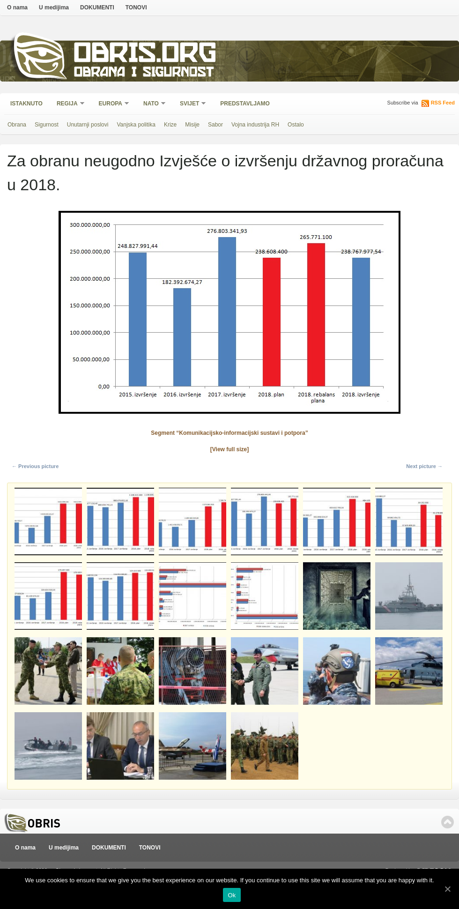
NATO (151, 104)
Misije (192, 124)
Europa (111, 104)
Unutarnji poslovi (88, 124)
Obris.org (145, 55)
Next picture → (424, 466)
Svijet (190, 104)
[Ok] (447, 889)
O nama (17, 7)
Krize (170, 124)
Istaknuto (26, 103)
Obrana (16, 124)
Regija (68, 104)
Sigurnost (47, 124)
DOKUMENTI (97, 7)
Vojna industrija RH (255, 124)
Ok (232, 895)
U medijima (54, 7)
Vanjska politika (136, 124)
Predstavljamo (245, 103)
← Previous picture (35, 466)
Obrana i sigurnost (143, 73)
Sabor (215, 124)
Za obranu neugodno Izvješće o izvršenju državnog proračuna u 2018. (225, 173)
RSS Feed (443, 102)
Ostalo (296, 124)
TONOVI (136, 7)
